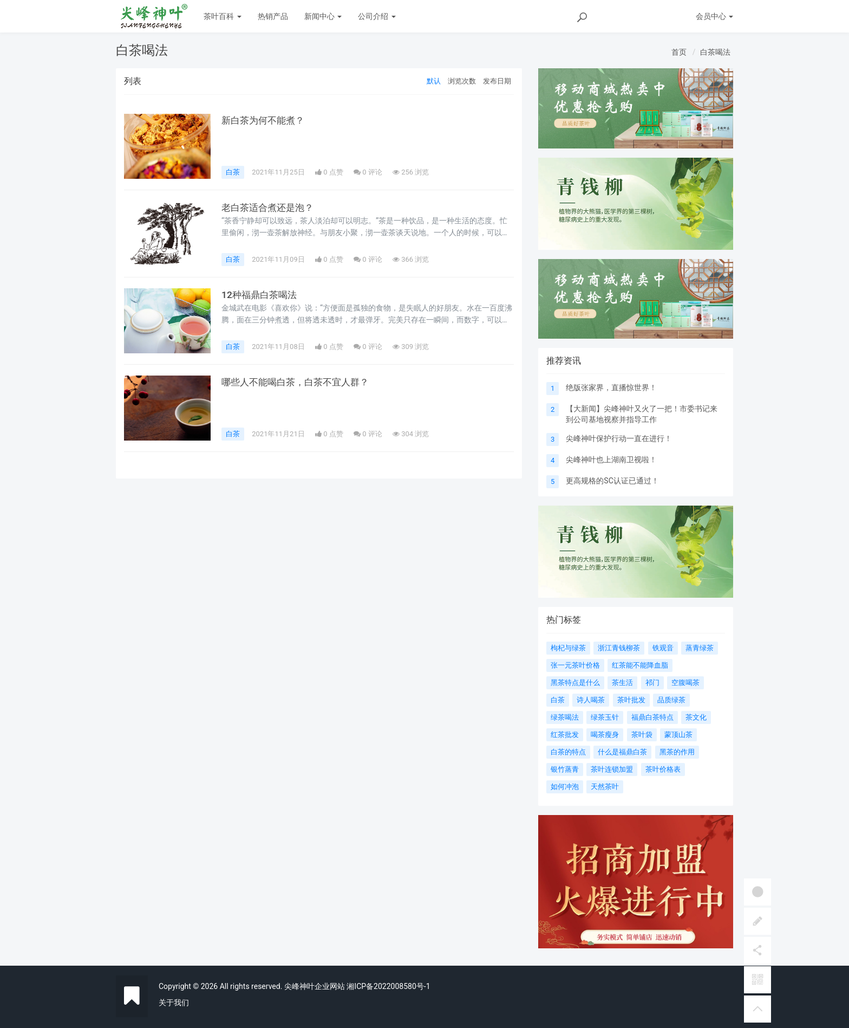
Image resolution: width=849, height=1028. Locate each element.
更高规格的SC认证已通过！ (612, 480)
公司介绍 (376, 16)
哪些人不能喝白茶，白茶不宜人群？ (299, 382)
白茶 (233, 172)
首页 (679, 52)
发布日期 (497, 81)
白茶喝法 (715, 52)
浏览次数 (462, 81)
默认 (434, 81)
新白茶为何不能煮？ (265, 120)
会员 (714, 16)
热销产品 (273, 16)
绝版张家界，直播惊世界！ (611, 387)
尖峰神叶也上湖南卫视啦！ (611, 459)
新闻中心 (323, 16)
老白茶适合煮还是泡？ (270, 207)
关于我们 (174, 1002)
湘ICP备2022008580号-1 (388, 986)
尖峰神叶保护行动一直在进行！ (619, 438)
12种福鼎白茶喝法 (261, 294)
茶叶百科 (222, 16)
